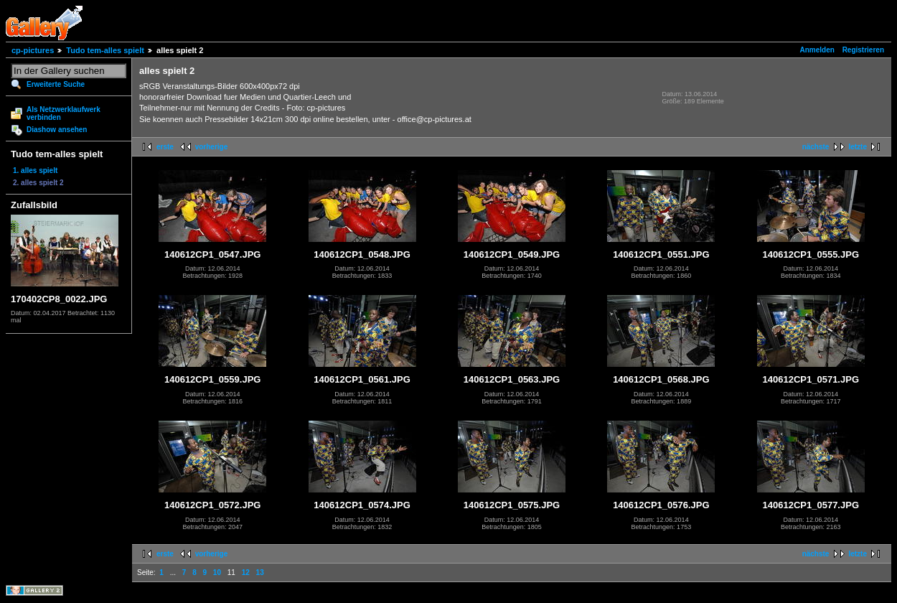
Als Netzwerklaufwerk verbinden (63, 113)
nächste (816, 147)
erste (165, 147)
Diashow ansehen (57, 130)
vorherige (211, 147)
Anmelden (817, 50)
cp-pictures (32, 50)
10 (217, 572)
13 (260, 572)
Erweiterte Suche (56, 84)
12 (246, 572)
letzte (857, 147)
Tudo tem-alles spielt (105, 50)
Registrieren (863, 50)
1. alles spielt (35, 170)
